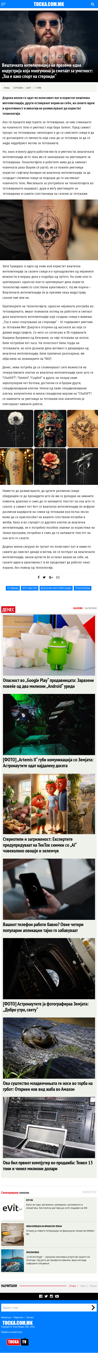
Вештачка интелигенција (56, 588)
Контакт (30, 1318)
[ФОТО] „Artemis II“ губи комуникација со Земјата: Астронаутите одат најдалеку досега (48, 763)
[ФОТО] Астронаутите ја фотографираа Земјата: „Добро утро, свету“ (46, 1007)
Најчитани (9, 1287)
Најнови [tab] (78, 608)
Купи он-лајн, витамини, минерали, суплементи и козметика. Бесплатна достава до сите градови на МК (56, 1207)
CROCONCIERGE (32, 1253)
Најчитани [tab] (91, 608)
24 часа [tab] (72, 1287)
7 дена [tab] (83, 1287)
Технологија (82, 588)
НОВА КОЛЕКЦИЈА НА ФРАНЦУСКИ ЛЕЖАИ (44, 1227)
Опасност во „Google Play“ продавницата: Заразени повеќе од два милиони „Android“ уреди (48, 683)
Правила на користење (11, 1333)
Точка (6, 87)
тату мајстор (29, 588)
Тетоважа (13, 588)
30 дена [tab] (93, 1287)
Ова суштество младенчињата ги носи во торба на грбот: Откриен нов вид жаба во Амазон (48, 1087)
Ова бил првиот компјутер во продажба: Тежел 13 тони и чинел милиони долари (48, 1166)
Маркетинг (19, 1318)
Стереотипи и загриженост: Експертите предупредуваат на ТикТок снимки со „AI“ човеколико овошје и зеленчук (39, 845)
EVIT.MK (29, 1201)
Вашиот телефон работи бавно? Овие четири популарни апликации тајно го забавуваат (43, 928)
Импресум (6, 1318)
